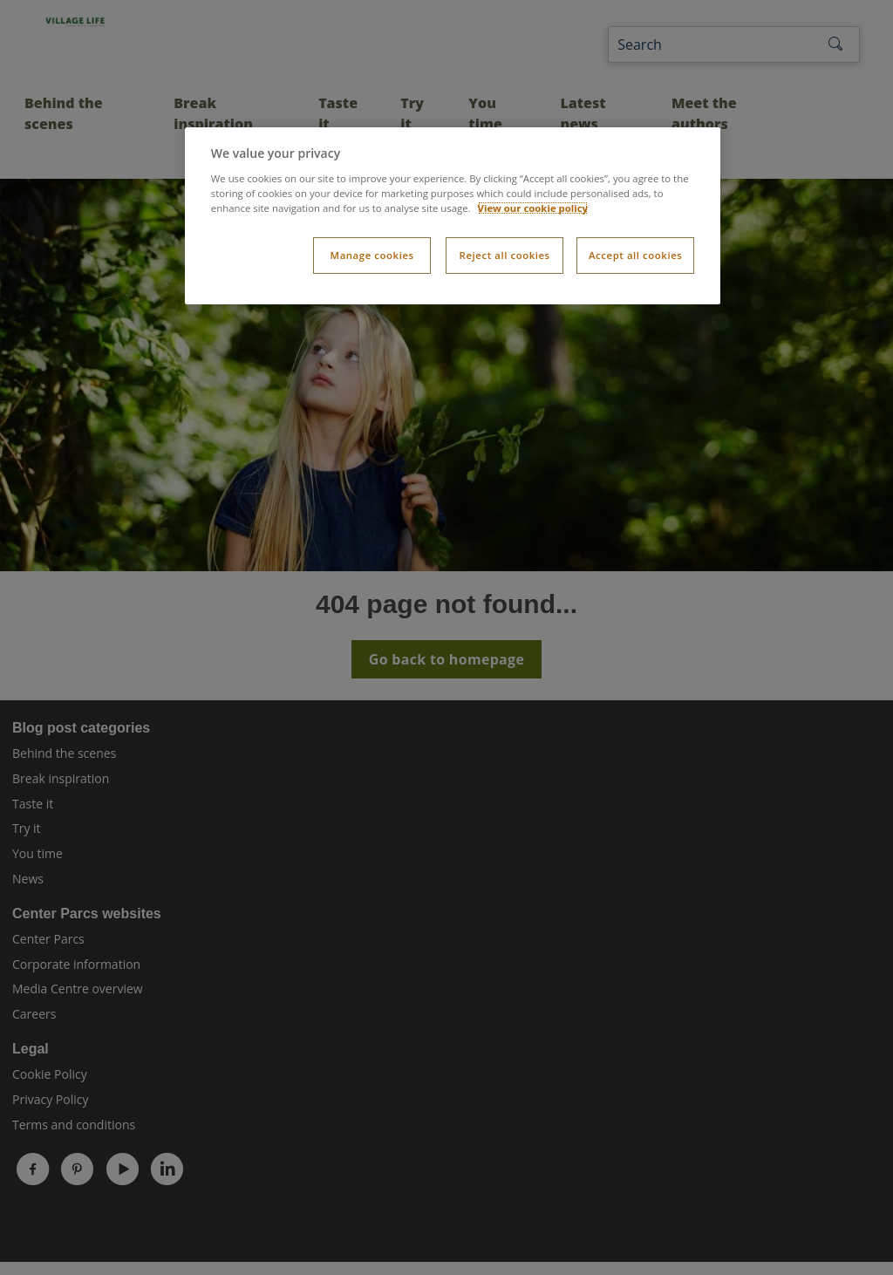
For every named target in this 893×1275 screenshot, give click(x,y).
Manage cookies (372, 255)
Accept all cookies (635, 255)
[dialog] (452, 215)
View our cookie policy (533, 208)
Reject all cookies (505, 255)
